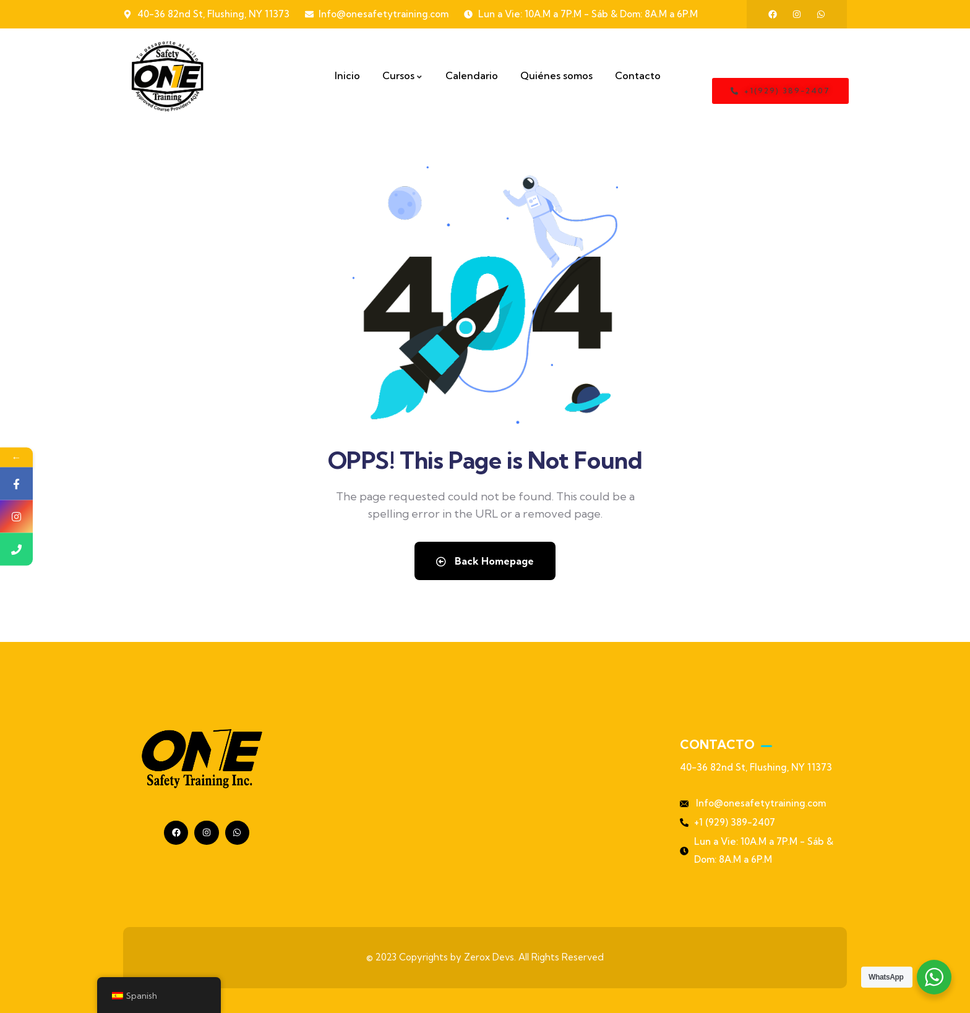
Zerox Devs (489, 957)
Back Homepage (485, 561)
